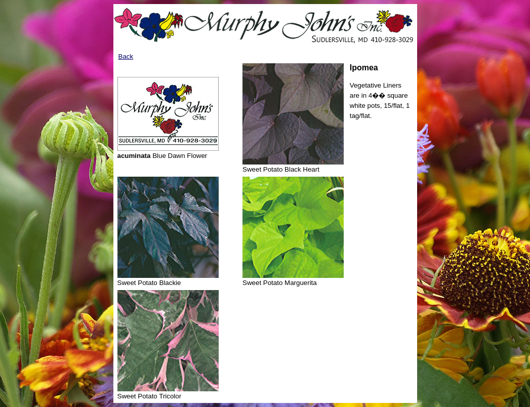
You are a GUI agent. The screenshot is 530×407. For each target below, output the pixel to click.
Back (126, 56)
